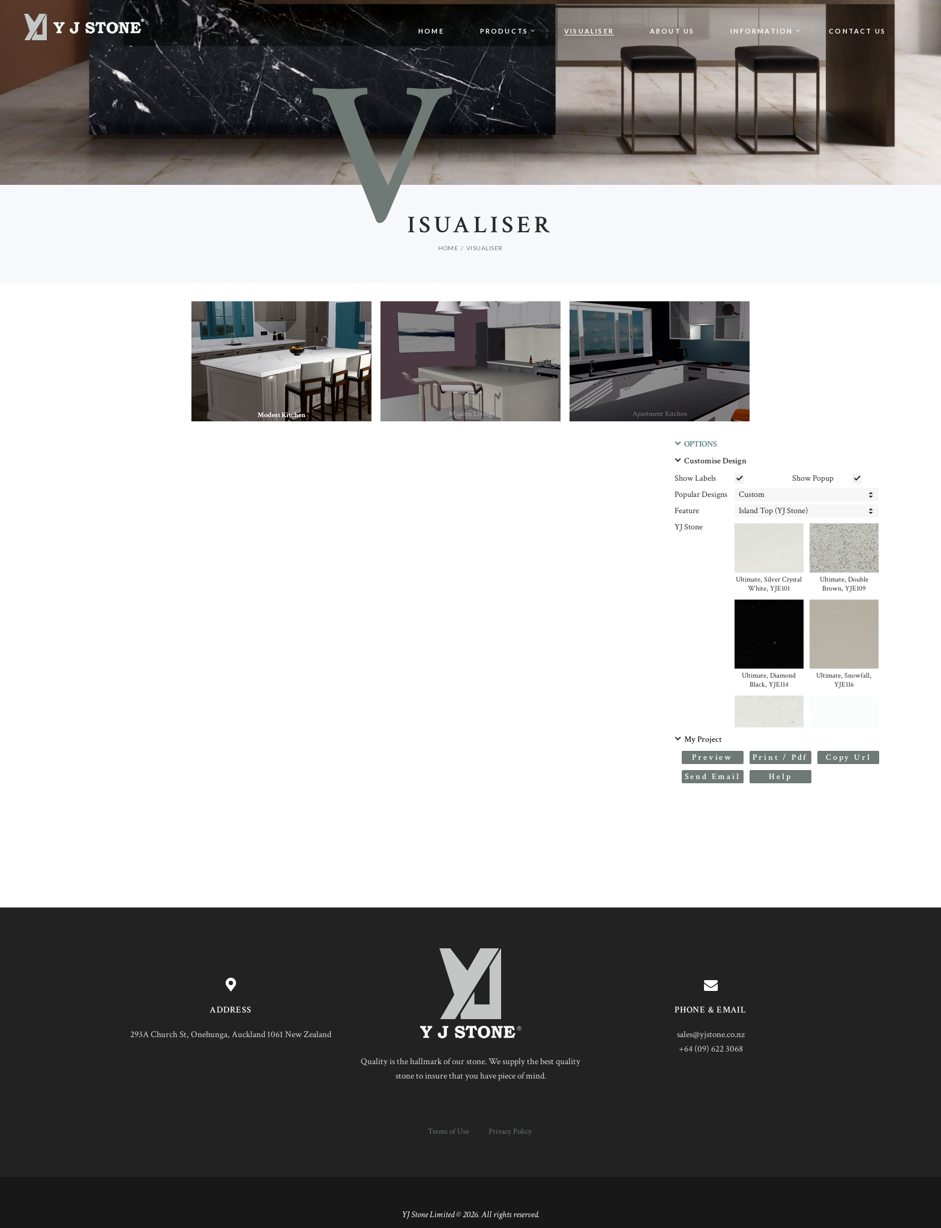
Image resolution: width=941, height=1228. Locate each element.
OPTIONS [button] (700, 444)
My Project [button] (703, 739)
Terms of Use (448, 1131)
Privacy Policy (510, 1131)
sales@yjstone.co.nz (711, 1034)
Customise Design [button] (715, 461)
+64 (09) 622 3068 (711, 1049)
